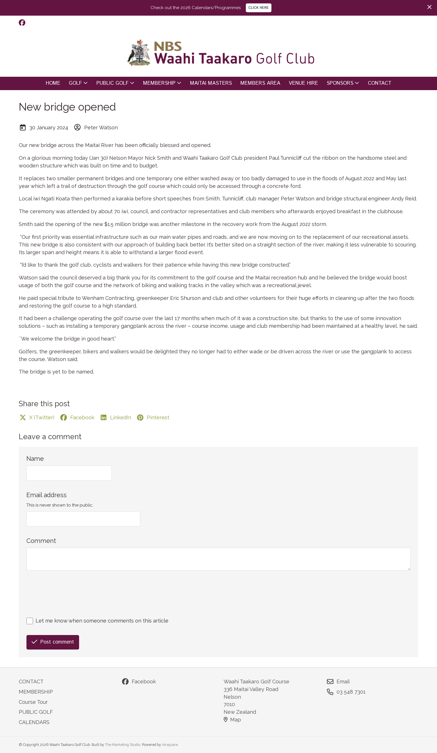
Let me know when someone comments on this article (102, 621)
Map (232, 720)
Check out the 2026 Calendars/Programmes (196, 7)
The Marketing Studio (122, 744)
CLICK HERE (258, 7)
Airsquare (170, 744)
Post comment (53, 642)
